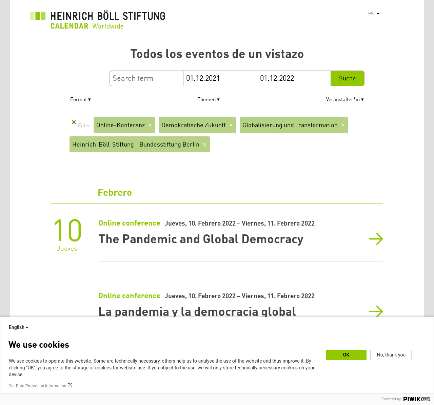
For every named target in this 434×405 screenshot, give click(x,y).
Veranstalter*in (343, 99)
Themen (207, 99)
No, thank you (391, 355)
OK (346, 355)
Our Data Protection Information (37, 386)
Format (78, 99)
